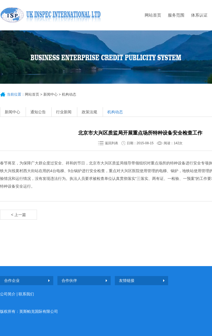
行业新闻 (63, 112)
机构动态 (115, 112)
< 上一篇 (18, 214)
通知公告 (38, 112)
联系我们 (26, 294)
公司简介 (7, 294)
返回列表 (111, 143)
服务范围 (176, 15)
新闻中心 (50, 94)
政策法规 (89, 112)
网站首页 (153, 15)
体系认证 (199, 15)
